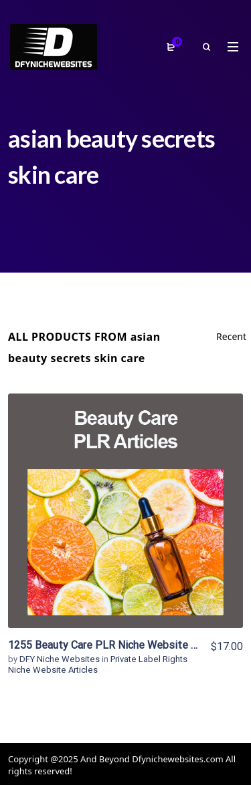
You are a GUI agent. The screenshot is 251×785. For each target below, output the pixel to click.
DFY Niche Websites (60, 659)
